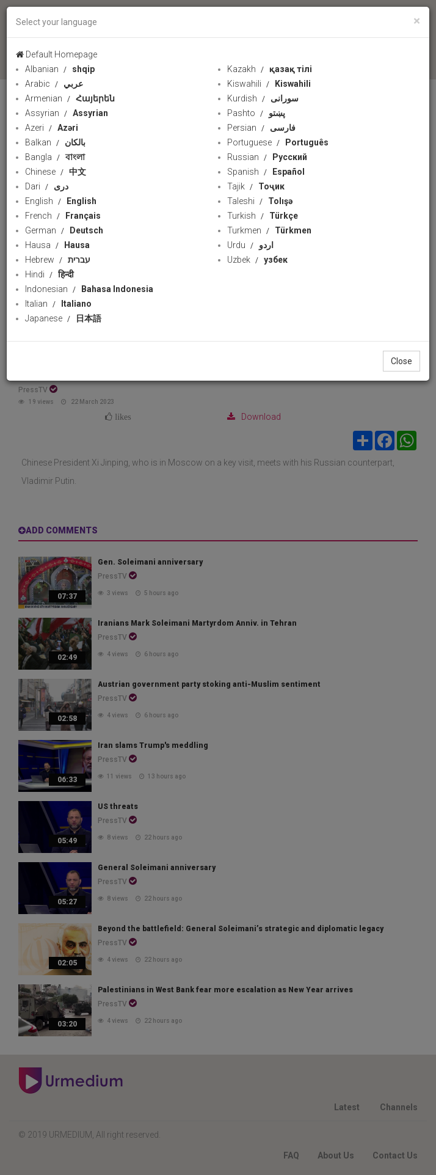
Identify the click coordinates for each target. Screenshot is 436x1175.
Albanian (60, 69)
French (63, 216)
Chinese (55, 172)
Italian (58, 304)
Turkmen (269, 230)
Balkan (55, 142)
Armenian (70, 98)
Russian (267, 157)
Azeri (51, 128)
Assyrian (66, 113)
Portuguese (278, 142)
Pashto (256, 113)
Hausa (57, 245)
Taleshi (259, 201)
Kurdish (263, 98)
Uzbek (257, 260)
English (60, 201)
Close (401, 361)
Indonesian (89, 289)
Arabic (54, 84)
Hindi (49, 274)
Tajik (256, 186)
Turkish (262, 216)
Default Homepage (56, 54)
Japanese (63, 318)
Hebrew (57, 260)
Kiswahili (269, 84)
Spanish (266, 172)
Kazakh (269, 69)
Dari (46, 186)
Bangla (55, 157)
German (64, 230)
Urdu (250, 245)
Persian (261, 128)
